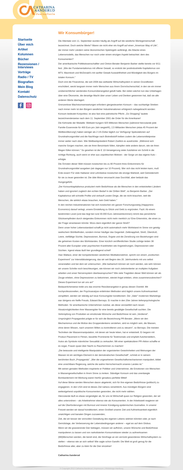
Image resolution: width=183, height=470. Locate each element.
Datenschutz (27, 96)
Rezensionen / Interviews (27, 65)
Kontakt (24, 92)
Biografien (25, 82)
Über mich (25, 44)
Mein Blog (25, 87)
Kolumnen (24, 54)
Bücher (22, 59)
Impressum (99, 468)
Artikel (21, 49)
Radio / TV (24, 77)
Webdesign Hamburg (114, 468)
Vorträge (24, 72)
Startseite (25, 39)
